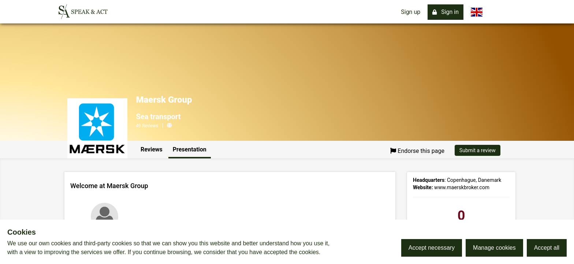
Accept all (546, 248)
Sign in (445, 11)
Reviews (152, 149)
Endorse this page (417, 150)
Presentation (189, 149)
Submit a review (477, 150)
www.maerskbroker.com (461, 187)
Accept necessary (432, 248)
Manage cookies (494, 248)
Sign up (410, 11)
